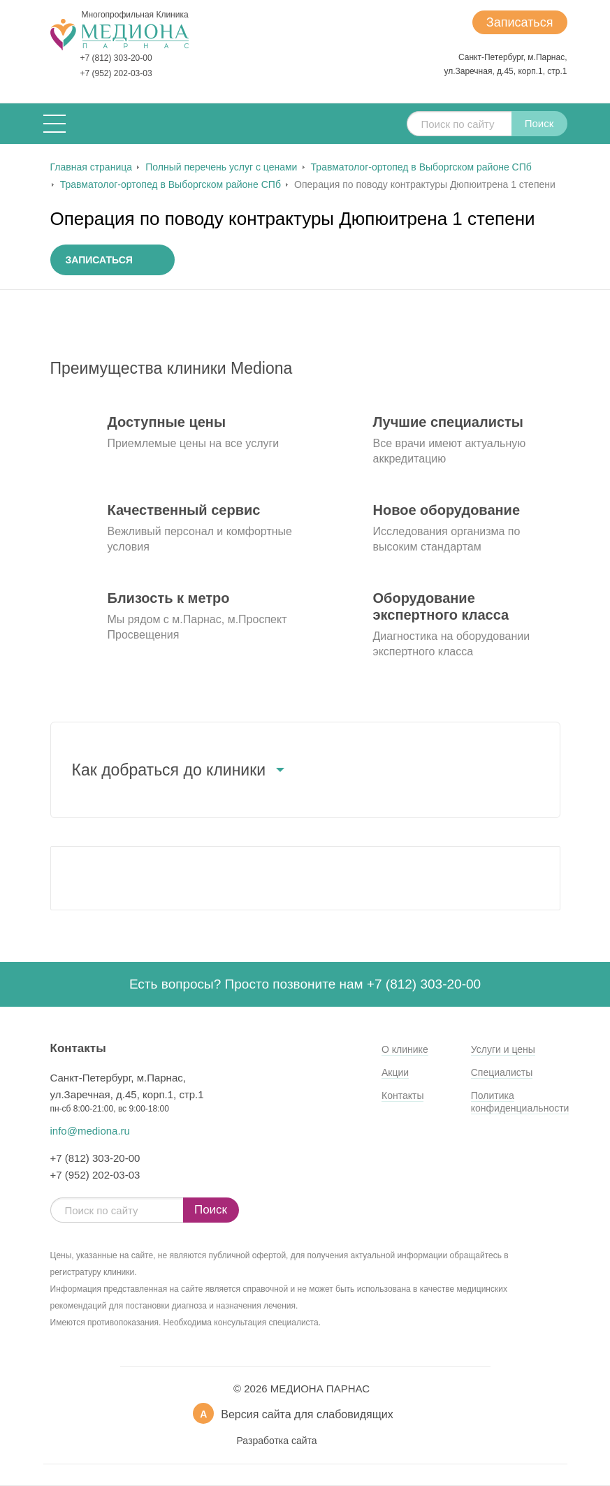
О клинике (405, 1049)
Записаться (519, 22)
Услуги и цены (503, 1049)
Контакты (402, 1095)
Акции (395, 1072)
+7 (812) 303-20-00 (116, 58)
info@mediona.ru (90, 1131)
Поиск (539, 123)
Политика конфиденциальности (520, 1102)
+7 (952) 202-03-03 (116, 73)
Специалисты (502, 1072)
